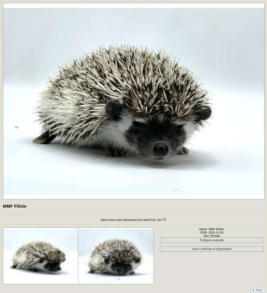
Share (259, 290)
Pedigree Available (212, 240)
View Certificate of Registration (212, 249)
